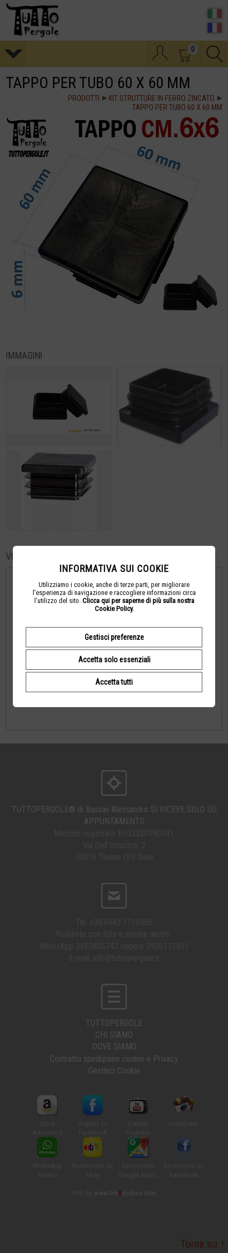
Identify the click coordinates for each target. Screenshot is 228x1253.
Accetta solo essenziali (114, 659)
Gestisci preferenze (114, 637)
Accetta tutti (114, 682)
